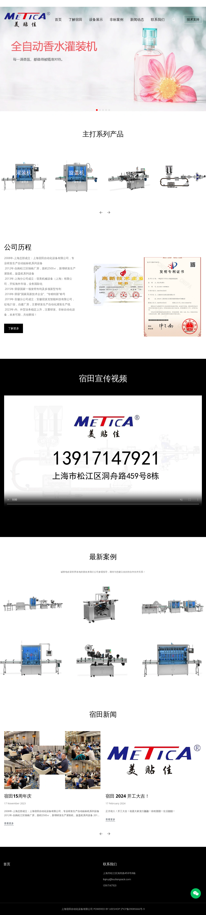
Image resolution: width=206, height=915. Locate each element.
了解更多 (24, 181)
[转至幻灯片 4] (106, 110)
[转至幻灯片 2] (100, 110)
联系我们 (158, 19)
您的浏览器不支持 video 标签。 (103, 451)
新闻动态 (137, 19)
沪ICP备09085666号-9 (133, 909)
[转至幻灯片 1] (97, 110)
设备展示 (96, 19)
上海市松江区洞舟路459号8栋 (119, 873)
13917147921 (110, 886)
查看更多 (9, 823)
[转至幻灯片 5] (109, 110)
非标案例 (116, 19)
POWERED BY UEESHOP (106, 909)
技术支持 (193, 19)
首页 (58, 19)
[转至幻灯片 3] (103, 110)
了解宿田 (75, 19)
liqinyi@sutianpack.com (117, 879)
